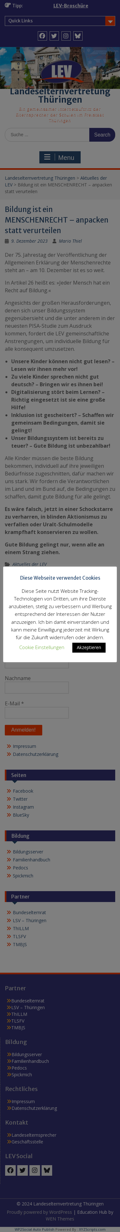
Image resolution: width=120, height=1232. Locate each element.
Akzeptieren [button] (89, 647)
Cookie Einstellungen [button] (41, 647)
